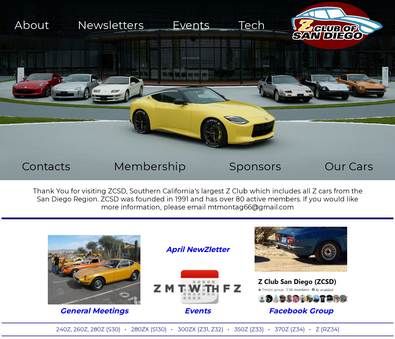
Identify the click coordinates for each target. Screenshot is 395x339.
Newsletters (111, 25)
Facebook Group (301, 271)
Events (191, 25)
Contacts (46, 166)
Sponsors (255, 166)
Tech (251, 25)
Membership (150, 166)
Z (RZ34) (327, 329)
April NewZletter (197, 249)
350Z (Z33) (249, 329)
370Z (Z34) (290, 329)
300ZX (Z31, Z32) (200, 329)
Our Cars (349, 166)
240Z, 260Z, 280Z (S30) (88, 329)
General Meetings (94, 275)
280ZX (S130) (149, 329)
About (32, 25)
